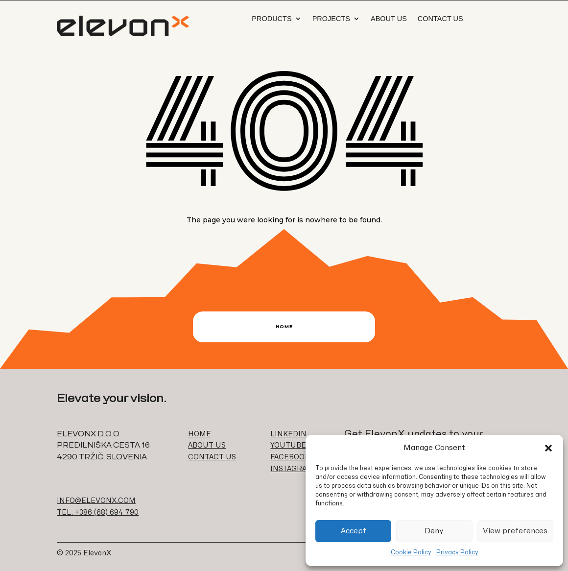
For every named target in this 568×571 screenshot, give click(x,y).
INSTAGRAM (291, 469)
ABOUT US (207, 445)
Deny (434, 531)
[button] (548, 448)
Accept (353, 531)
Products (271, 19)
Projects (331, 19)
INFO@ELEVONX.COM (96, 501)
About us (389, 19)
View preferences (515, 531)
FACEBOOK (289, 457)
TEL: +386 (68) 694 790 (98, 512)
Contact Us (440, 19)
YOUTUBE (288, 445)
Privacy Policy (457, 552)
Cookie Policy (411, 552)
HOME (199, 434)
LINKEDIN (288, 434)
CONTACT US (212, 457)
